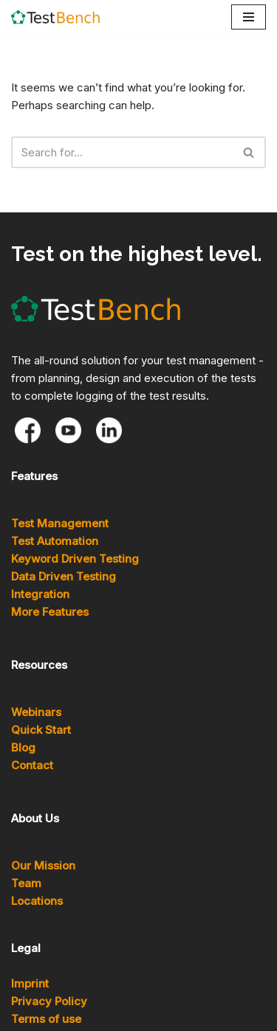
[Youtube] (68, 430)
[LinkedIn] (109, 430)
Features (34, 476)
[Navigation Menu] (248, 16)
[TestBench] (55, 17)
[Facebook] (27, 430)
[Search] (122, 152)
